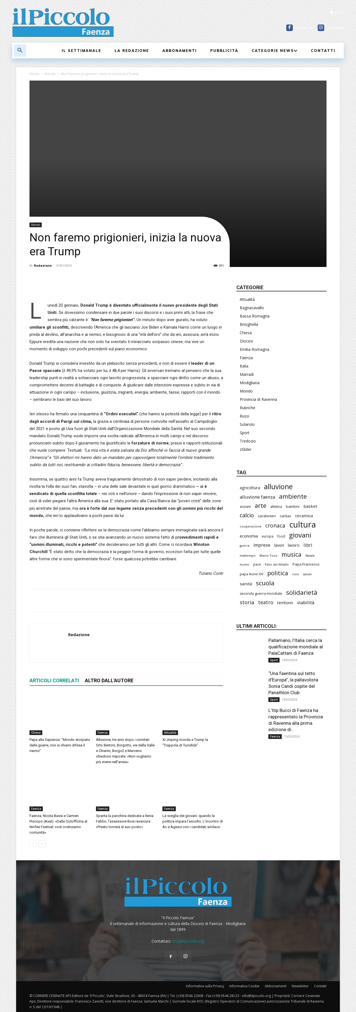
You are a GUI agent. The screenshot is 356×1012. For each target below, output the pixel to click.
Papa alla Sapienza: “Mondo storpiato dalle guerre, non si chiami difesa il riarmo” (59, 745)
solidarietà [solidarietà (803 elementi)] (301, 592)
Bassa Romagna (255, 316)
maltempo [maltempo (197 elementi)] (248, 555)
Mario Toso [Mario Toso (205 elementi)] (268, 555)
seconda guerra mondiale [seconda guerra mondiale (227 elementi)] (261, 593)
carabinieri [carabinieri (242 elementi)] (267, 515)
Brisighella (249, 324)
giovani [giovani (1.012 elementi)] (300, 535)
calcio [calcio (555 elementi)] (247, 515)
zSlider (245, 449)
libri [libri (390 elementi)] (307, 545)
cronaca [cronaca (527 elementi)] (275, 526)
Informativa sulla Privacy (205, 986)
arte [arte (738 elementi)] (260, 505)
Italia (244, 366)
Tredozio (248, 441)
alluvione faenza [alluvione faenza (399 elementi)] (257, 497)
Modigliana (249, 382)
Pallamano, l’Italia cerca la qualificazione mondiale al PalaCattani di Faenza (295, 647)
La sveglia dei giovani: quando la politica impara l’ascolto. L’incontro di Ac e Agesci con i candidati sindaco (192, 821)
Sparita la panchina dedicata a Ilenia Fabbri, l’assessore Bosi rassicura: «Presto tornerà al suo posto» (125, 821)
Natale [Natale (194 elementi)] (310, 555)
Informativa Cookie (244, 986)
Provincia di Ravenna (258, 399)
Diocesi (246, 341)
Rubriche (247, 407)
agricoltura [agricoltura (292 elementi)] (250, 487)
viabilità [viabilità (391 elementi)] (305, 602)
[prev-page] (32, 843)
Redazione (43, 265)
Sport (244, 432)
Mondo (50, 73)
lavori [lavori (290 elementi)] (279, 545)
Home (34, 73)
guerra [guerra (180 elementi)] (244, 546)
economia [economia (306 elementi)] (249, 536)
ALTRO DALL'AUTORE (109, 680)
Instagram (336, 28)
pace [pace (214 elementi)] (257, 564)
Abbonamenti (275, 986)
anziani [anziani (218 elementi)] (245, 506)
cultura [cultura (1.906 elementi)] (302, 525)
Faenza (103, 732)
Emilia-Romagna (254, 349)
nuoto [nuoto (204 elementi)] (244, 564)
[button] (20, 50)
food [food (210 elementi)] (281, 536)
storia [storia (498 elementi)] (247, 602)
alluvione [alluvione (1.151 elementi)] (278, 486)
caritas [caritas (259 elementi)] (285, 515)
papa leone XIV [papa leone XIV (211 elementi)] (251, 574)
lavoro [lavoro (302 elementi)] (294, 545)
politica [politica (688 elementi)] (277, 573)
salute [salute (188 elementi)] (307, 574)
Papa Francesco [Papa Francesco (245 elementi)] (306, 564)
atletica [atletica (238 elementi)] (276, 506)
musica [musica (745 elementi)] (291, 554)
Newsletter (300, 986)
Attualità (170, 732)
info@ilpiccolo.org (188, 941)
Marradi (247, 374)
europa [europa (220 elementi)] (267, 536)
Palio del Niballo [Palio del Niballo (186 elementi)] (277, 564)
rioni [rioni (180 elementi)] (295, 574)
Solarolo (247, 424)
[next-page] (41, 843)
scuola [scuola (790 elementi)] (265, 583)
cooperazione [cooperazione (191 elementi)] (250, 526)
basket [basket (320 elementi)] (310, 506)
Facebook (304, 28)
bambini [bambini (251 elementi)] (293, 506)
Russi (244, 416)
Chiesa (36, 732)
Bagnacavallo (252, 307)
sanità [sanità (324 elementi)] (246, 583)
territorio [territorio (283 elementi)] (285, 602)
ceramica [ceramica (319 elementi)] (304, 515)
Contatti (320, 986)
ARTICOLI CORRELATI (54, 680)
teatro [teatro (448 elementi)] (265, 602)
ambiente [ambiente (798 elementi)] (293, 496)
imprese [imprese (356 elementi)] (261, 545)
